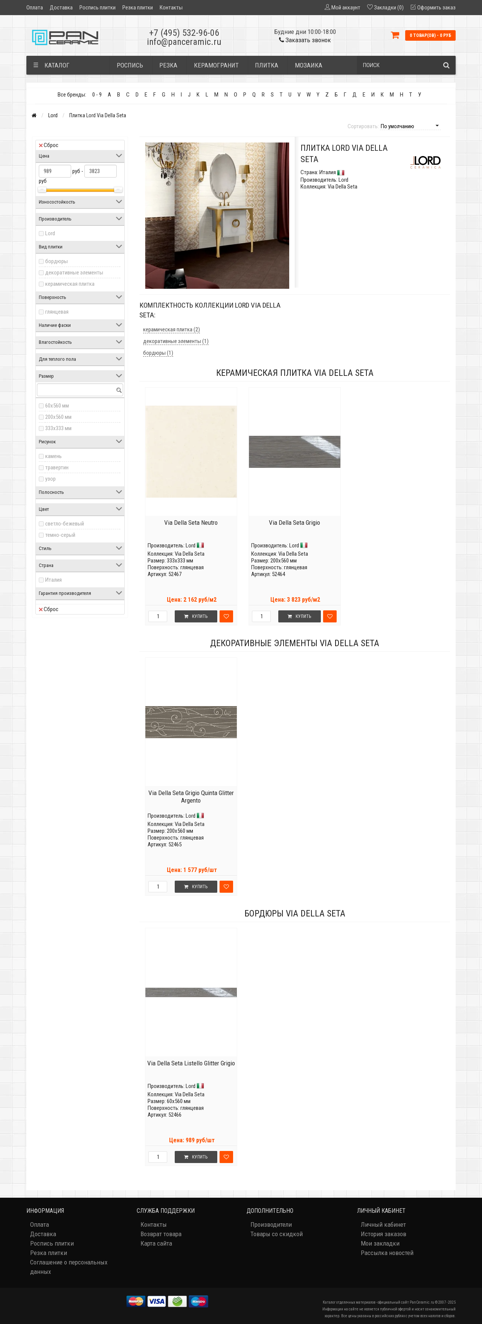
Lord (53, 115)
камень (53, 456)
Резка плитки (137, 7)
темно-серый (60, 535)
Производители (271, 1224)
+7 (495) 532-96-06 (184, 33)
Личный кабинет (383, 1224)
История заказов (383, 1234)
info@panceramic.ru (184, 42)
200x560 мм (58, 417)
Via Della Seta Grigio (294, 522)
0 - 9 (97, 94)
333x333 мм (58, 428)
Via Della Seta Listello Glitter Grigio (191, 1063)
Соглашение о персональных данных (68, 1266)
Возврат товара (161, 1234)
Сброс (48, 145)
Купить (195, 616)
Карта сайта (156, 1243)
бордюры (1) (158, 352)
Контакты (171, 7)
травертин (57, 467)
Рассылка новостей (387, 1253)
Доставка (61, 7)
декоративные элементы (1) (176, 341)
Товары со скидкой (276, 1234)
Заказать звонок (305, 40)
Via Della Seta (189, 553)
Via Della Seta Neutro (191, 522)
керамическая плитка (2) (171, 329)
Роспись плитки (97, 7)
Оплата (34, 7)
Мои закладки (380, 1243)
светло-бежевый (64, 523)
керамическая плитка (70, 283)
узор (50, 478)
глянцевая (57, 311)
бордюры (56, 261)
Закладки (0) (389, 7)
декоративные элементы (74, 272)
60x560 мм (57, 405)
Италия (53, 579)
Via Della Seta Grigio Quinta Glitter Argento (191, 796)
